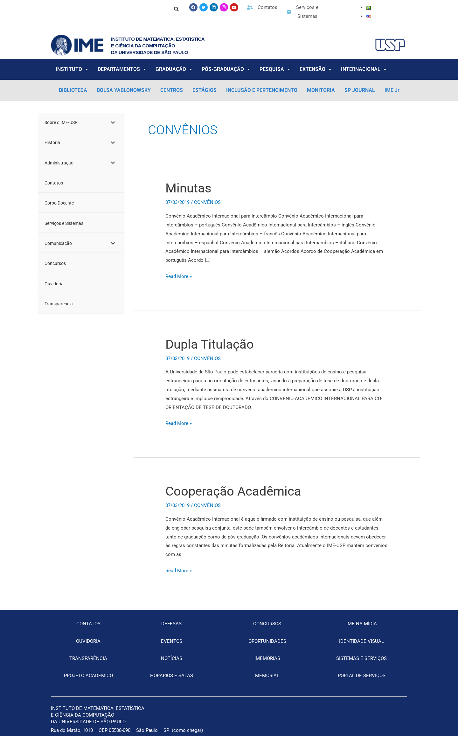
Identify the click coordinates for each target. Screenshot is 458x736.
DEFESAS (171, 624)
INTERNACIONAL (363, 69)
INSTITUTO (72, 69)
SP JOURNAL (359, 90)
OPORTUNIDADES (267, 641)
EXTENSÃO (315, 69)
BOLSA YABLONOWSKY (124, 90)
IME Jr (392, 90)
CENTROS (171, 90)
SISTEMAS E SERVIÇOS (361, 658)
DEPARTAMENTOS (122, 69)
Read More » (178, 275)
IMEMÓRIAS (267, 658)
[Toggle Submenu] (113, 122)
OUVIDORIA (88, 641)
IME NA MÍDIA (361, 624)
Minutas (188, 188)
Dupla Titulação (209, 344)
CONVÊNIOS (207, 202)
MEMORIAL (267, 675)
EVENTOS (171, 641)
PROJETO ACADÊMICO (88, 675)
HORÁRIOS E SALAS (171, 675)
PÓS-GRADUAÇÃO (226, 69)
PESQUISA (275, 69)
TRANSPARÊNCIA (88, 658)
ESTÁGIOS (204, 90)
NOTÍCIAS (171, 658)
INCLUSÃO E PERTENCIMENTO (261, 90)
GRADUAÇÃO (174, 69)
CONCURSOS (267, 624)
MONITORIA (321, 90)
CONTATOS (88, 624)
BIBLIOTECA (73, 90)
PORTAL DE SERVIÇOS (361, 675)
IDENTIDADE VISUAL (361, 641)
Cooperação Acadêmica (233, 491)
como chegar (187, 730)
